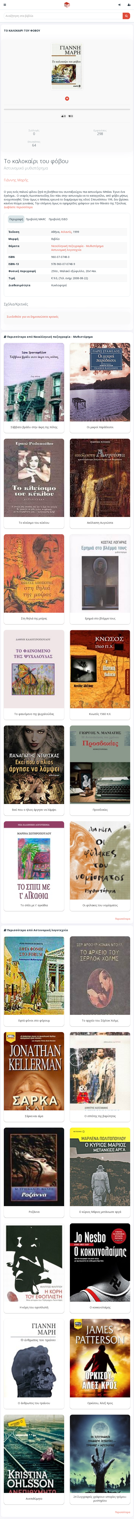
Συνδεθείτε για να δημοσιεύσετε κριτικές (32, 316)
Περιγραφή (16, 219)
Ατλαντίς (66, 232)
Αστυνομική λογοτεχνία (66, 250)
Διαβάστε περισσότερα (18, 207)
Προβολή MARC (36, 219)
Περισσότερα (122, 918)
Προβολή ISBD (58, 219)
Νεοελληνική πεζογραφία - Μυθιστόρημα (77, 246)
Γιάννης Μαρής (16, 180)
